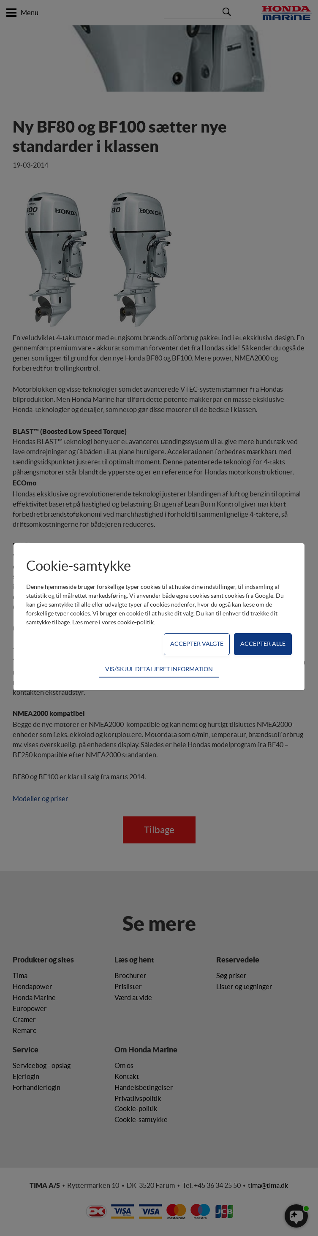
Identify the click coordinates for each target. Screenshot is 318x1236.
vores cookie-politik (128, 622)
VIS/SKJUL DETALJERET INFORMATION (159, 669)
